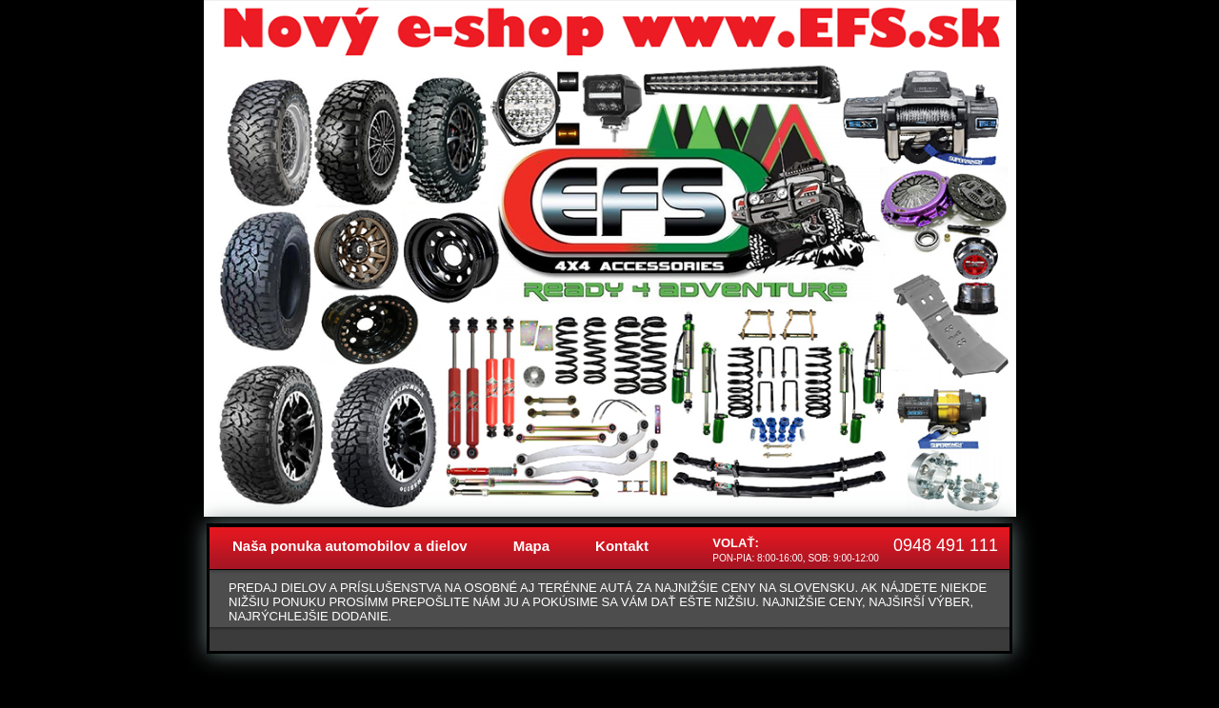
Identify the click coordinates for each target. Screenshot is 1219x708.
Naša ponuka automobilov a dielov (350, 546)
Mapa (531, 546)
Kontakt (622, 546)
